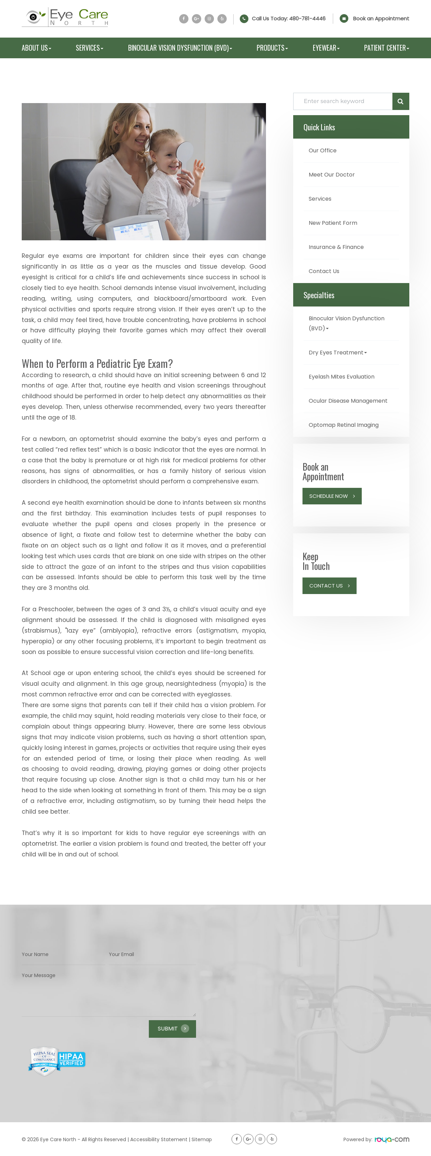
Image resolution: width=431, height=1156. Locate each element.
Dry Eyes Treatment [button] (340, 349)
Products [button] (272, 48)
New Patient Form (335, 222)
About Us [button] (36, 48)
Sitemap (202, 1139)
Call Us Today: (289, 18)
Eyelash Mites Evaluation (346, 373)
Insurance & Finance (339, 245)
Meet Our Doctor (333, 174)
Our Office (324, 150)
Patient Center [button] (386, 48)
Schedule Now (328, 501)
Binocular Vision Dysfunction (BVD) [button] (180, 48)
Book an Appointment (381, 18)
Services (321, 198)
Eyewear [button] (326, 48)
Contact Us (326, 269)
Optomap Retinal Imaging (348, 430)
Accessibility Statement (158, 1139)
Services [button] (89, 48)
